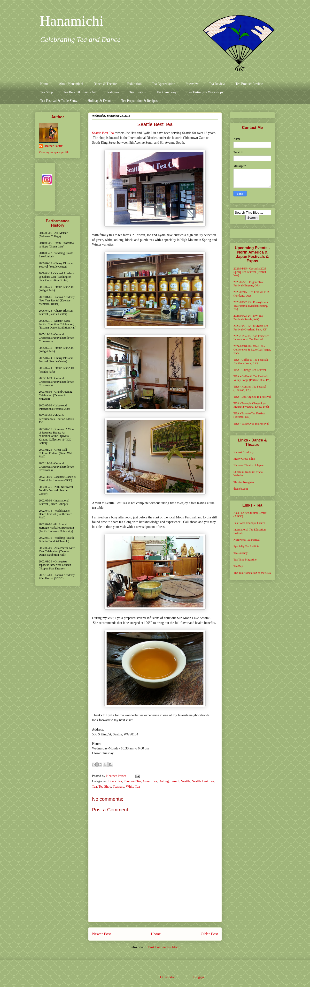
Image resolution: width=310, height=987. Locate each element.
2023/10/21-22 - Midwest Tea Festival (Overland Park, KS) (250, 327)
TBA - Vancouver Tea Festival (251, 423)
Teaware (118, 786)
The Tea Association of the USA (252, 573)
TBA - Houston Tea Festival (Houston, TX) (249, 388)
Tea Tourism (137, 92)
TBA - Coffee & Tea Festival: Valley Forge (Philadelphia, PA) (252, 378)
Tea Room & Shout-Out (79, 92)
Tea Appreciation (163, 84)
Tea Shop (46, 92)
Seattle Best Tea (103, 133)
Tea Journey (240, 553)
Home (44, 84)
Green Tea (150, 781)
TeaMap (238, 566)
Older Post (209, 934)
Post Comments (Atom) (164, 947)
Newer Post (101, 934)
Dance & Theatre (105, 84)
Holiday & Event (99, 101)
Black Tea (115, 781)
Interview (192, 84)
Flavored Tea (132, 781)
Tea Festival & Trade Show (58, 101)
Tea (94, 786)
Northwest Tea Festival (246, 539)
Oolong (164, 781)
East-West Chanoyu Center (249, 523)
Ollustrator (167, 977)
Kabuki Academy (243, 452)
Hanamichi (71, 21)
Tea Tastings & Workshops (205, 92)
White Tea (133, 786)
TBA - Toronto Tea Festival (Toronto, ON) (249, 415)
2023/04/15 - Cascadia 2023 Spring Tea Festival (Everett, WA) (250, 272)
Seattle (185, 781)
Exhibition (134, 84)
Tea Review (217, 84)
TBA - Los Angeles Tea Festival (252, 396)
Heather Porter (116, 776)
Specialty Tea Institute (246, 546)
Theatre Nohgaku (243, 482)
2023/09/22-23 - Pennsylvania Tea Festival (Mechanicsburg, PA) (251, 305)
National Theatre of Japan (248, 465)
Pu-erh (174, 781)
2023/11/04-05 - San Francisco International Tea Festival (251, 337)
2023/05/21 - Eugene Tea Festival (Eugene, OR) (248, 283)
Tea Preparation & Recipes (139, 101)
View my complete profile (54, 152)
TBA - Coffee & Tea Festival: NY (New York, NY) (250, 361)
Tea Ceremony (167, 92)
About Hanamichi (71, 84)
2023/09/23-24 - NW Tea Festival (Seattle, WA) (248, 317)
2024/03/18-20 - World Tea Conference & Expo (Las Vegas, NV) (252, 349)
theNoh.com (240, 488)
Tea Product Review (249, 84)
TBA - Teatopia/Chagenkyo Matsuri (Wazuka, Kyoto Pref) (251, 405)
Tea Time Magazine (244, 559)
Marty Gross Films (244, 458)
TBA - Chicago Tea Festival (249, 370)
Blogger (198, 977)
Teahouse (112, 92)
